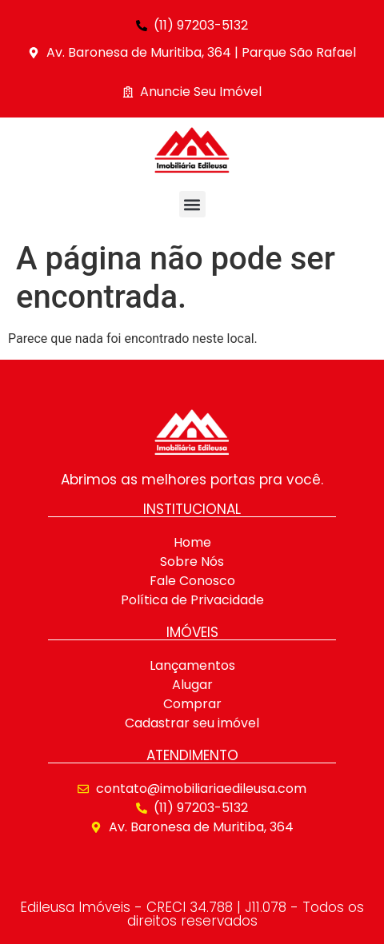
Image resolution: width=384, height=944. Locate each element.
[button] (192, 204)
